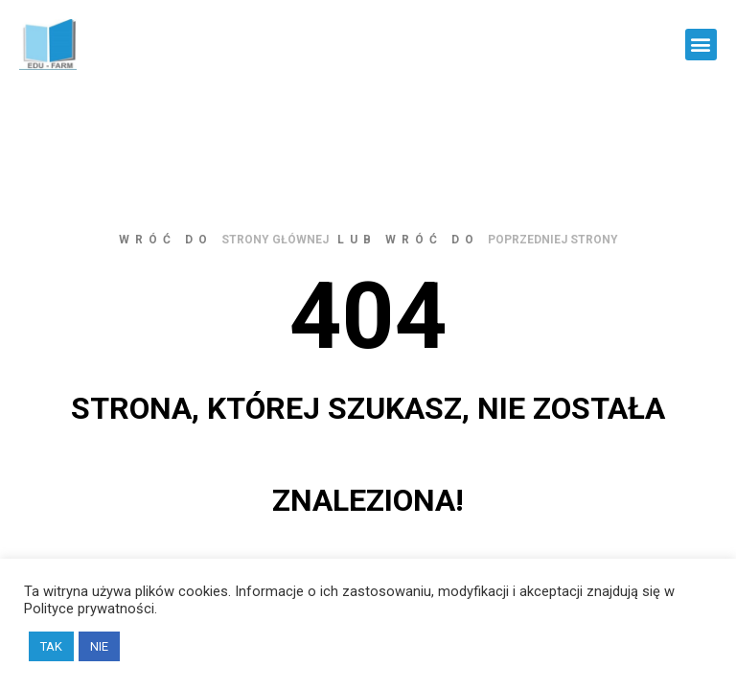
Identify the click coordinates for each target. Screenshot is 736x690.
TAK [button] (51, 646)
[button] (701, 44)
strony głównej (275, 239)
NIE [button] (99, 646)
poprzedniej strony (553, 239)
